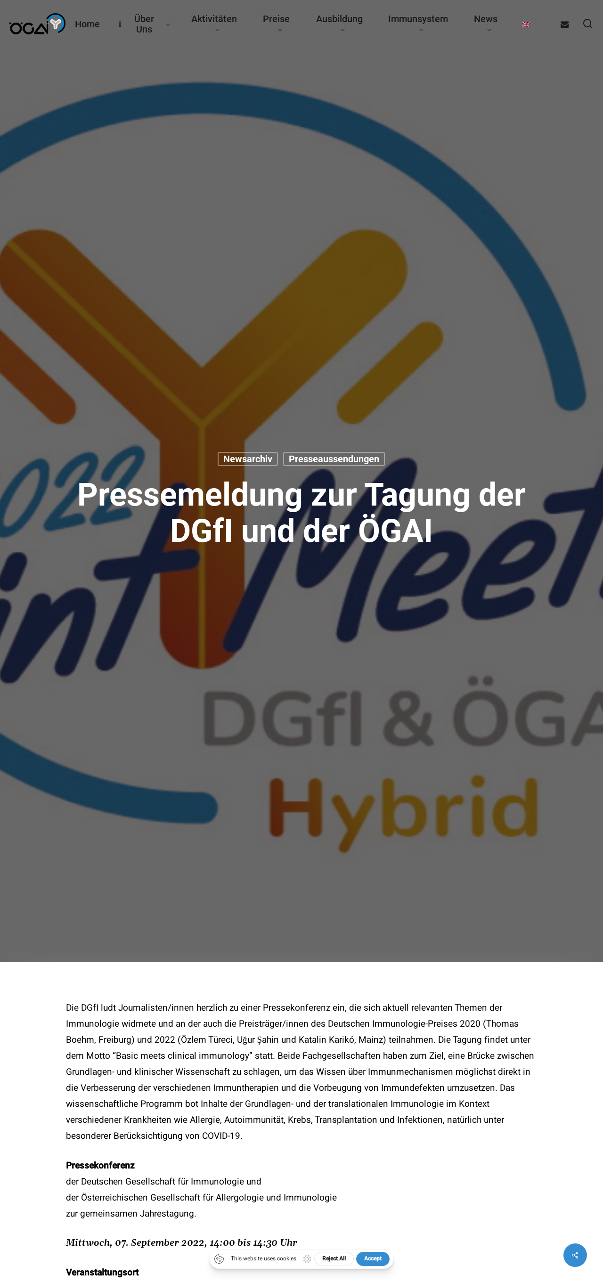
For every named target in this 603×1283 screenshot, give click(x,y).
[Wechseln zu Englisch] (526, 24)
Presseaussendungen (334, 459)
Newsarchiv (247, 459)
